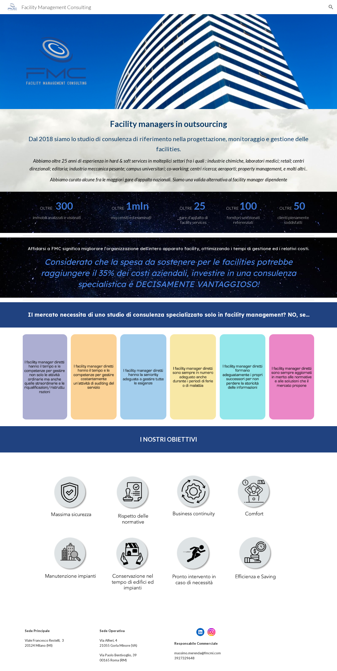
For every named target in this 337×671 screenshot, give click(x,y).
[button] (331, 7)
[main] (168, 150)
